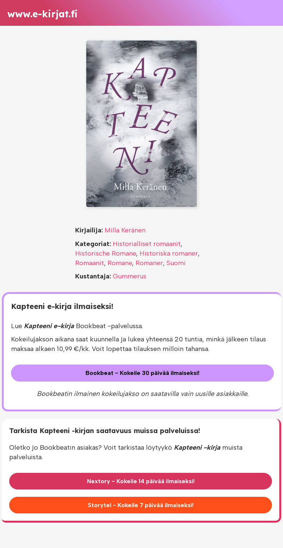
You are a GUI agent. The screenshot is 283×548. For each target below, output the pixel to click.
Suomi (176, 263)
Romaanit (89, 263)
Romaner (149, 263)
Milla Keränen (125, 230)
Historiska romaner (169, 253)
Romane (120, 263)
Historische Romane (105, 253)
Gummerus (129, 276)
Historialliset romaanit (147, 244)
